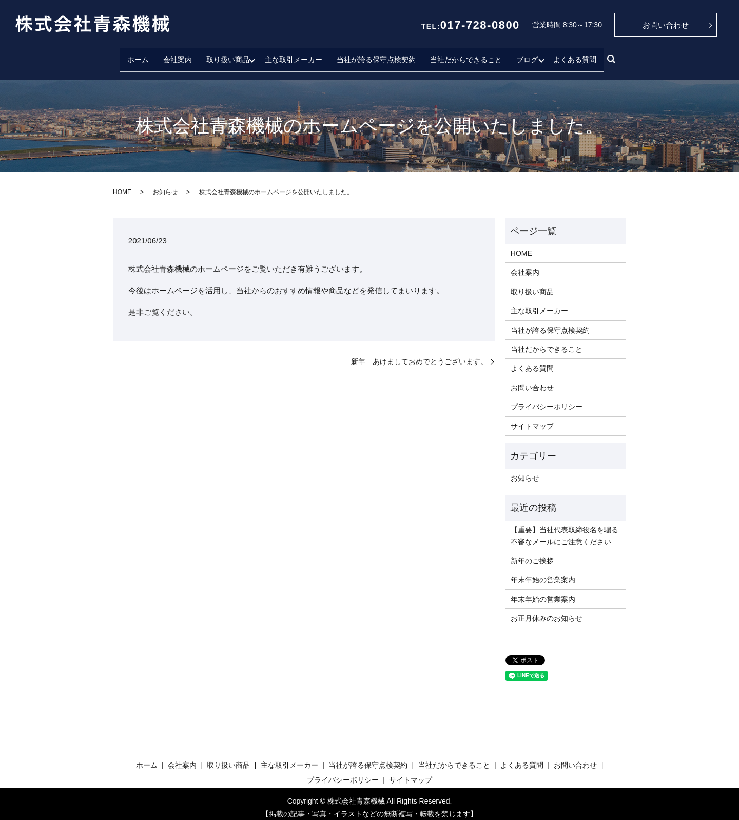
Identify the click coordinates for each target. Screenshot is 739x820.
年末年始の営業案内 (543, 572)
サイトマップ (532, 418)
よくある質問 (577, 55)
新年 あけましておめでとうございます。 (419, 353)
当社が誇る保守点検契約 (376, 55)
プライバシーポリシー (546, 399)
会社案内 (175, 55)
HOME (122, 183)
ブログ (527, 55)
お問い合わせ (666, 25)
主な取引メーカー (293, 55)
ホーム (135, 55)
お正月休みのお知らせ (546, 610)
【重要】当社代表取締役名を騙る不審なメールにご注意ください (564, 528)
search (613, 56)
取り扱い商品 (225, 55)
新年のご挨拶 (532, 553)
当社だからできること (466, 55)
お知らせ (165, 183)
